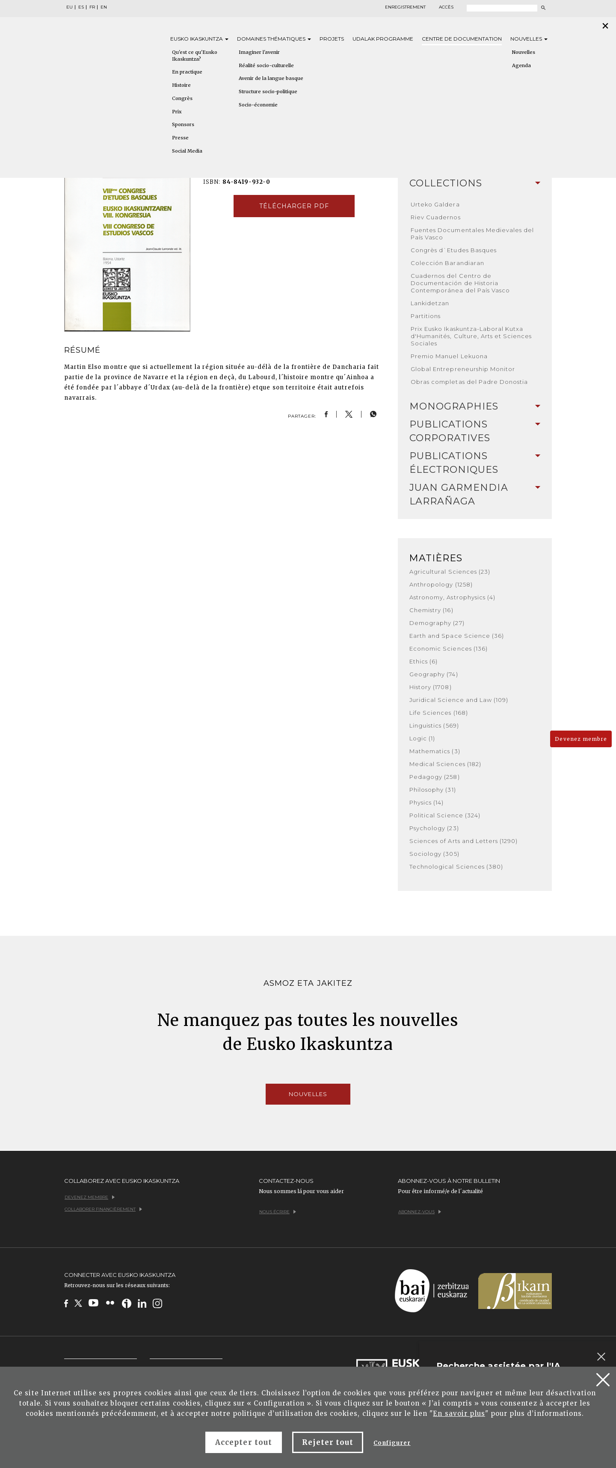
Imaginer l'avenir (259, 52)
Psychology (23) (434, 828)
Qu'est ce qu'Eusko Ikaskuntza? (194, 55)
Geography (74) (433, 674)
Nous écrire (277, 1211)
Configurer (391, 1443)
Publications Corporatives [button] (474, 431)
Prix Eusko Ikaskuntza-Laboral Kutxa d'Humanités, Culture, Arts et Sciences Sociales (471, 336)
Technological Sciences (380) (456, 866)
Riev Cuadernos (436, 217)
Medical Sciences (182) (445, 764)
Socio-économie (258, 105)
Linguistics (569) (434, 725)
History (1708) (430, 687)
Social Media (187, 151)
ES (81, 7)
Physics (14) (426, 802)
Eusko (199, 38)
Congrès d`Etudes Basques (454, 250)
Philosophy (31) (432, 789)
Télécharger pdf (294, 206)
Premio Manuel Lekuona (449, 356)
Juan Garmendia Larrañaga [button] (474, 494)
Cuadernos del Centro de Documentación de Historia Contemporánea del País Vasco (460, 283)
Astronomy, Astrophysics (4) (452, 597)
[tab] (475, 183)
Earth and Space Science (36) (456, 635)
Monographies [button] (474, 406)
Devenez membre (581, 739)
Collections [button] (474, 183)
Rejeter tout (327, 1442)
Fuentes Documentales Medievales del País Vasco (472, 234)
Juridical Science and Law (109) (458, 699)
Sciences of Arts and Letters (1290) (463, 840)
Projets (332, 38)
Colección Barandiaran (447, 262)
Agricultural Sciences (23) (449, 571)
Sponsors (183, 124)
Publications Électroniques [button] (474, 462)
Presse (180, 138)
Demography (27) (437, 622)
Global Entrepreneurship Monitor (463, 369)
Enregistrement (405, 7)
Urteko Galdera (435, 204)
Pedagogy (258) (434, 776)
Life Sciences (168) (438, 712)
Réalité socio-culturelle (266, 65)
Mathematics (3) (434, 751)
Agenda (521, 65)
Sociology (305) (434, 853)
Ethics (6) (423, 661)
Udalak (382, 38)
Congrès (182, 98)
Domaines (274, 38)
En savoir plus (459, 1413)
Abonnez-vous (419, 1211)
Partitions (426, 315)
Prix (177, 112)
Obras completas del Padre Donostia (469, 381)
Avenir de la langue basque (271, 78)
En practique (187, 72)
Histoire (181, 85)
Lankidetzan (430, 303)
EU (69, 7)
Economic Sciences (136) (448, 648)
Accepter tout (243, 1442)
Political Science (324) (444, 815)
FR (92, 7)
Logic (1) (422, 738)
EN (104, 7)
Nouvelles (529, 38)
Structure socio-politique (268, 91)
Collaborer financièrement (103, 1209)
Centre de (462, 38)
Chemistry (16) (431, 610)
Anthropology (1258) (441, 584)
